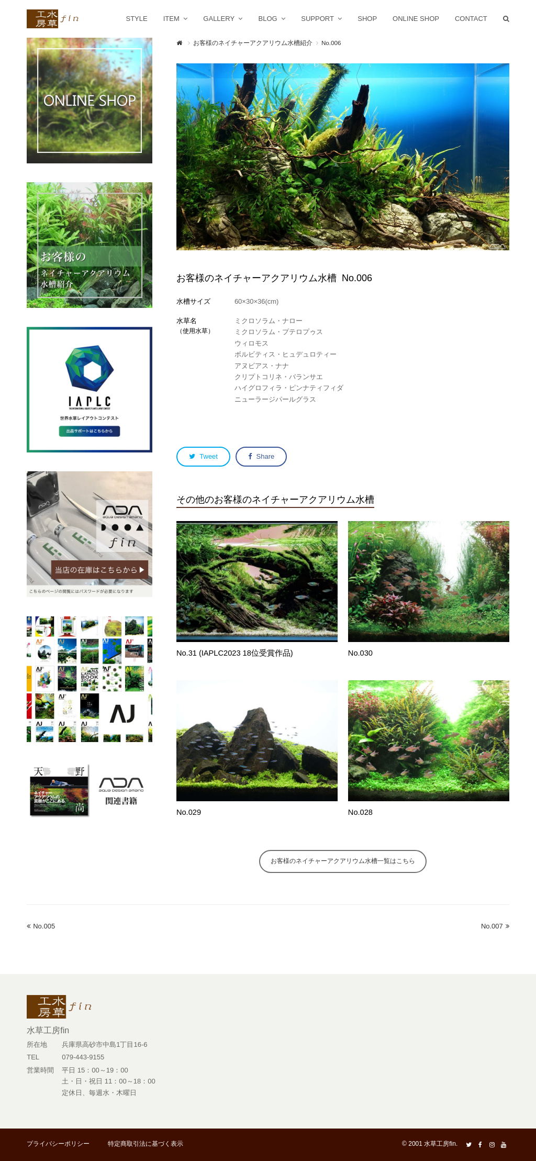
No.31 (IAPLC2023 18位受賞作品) (234, 653)
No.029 (188, 812)
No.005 (41, 926)
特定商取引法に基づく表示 (145, 1143)
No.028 (360, 812)
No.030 (360, 653)
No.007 (495, 926)
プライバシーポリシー (58, 1143)
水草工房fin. (440, 1143)
